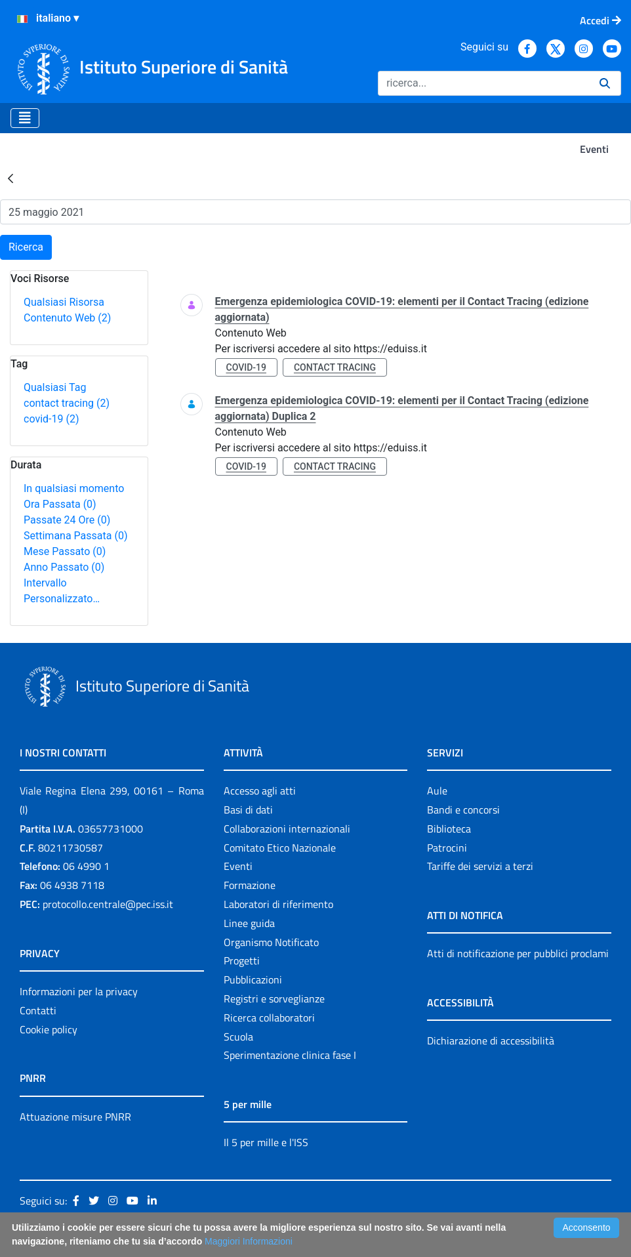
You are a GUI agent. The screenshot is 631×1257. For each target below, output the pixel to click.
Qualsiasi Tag (55, 387)
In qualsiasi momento (74, 488)
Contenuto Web (67, 318)
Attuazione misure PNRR (75, 1116)
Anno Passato (64, 567)
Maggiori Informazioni (249, 1241)
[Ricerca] (483, 83)
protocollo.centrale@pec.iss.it (108, 904)
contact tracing (67, 403)
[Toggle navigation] (24, 118)
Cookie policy (48, 1029)
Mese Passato (65, 551)
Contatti (38, 1010)
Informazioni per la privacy (79, 991)
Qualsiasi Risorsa (64, 302)
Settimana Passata (75, 535)
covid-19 (51, 419)
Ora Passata (60, 504)
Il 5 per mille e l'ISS (266, 1142)
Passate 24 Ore (67, 520)
